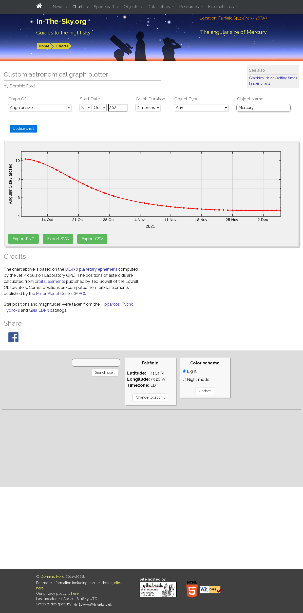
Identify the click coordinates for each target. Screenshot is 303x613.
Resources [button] (189, 6)
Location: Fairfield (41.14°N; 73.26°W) (233, 18)
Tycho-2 (12, 310)
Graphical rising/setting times (273, 78)
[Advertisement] (151, 446)
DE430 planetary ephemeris (91, 269)
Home (44, 46)
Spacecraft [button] (105, 6)
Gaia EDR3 (39, 310)
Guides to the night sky (63, 33)
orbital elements (50, 281)
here (75, 593)
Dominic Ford (53, 576)
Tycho (128, 304)
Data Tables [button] (159, 6)
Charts (62, 46)
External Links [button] (221, 6)
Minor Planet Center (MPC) (60, 293)
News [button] (58, 6)
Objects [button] (131, 6)
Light (190, 371)
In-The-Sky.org (61, 21)
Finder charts (259, 83)
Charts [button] (79, 6)
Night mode (196, 379)
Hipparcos (110, 304)
